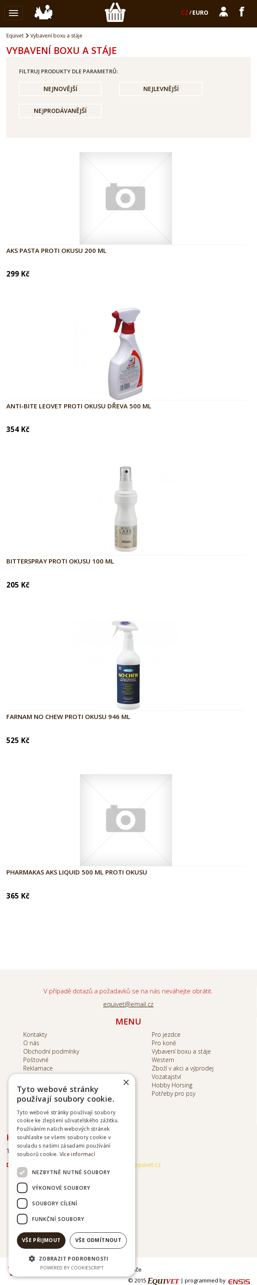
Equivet (15, 35)
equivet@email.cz (128, 1004)
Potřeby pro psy (173, 1093)
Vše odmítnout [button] (98, 1240)
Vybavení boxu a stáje (56, 35)
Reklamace (38, 1068)
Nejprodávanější (60, 111)
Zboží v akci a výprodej (182, 1068)
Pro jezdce (166, 1034)
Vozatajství (166, 1077)
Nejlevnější (161, 89)
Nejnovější (60, 89)
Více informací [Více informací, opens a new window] (77, 1154)
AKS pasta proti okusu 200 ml (56, 250)
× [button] (126, 1083)
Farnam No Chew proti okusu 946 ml (68, 716)
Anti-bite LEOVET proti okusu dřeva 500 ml (78, 406)
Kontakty (35, 1034)
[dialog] (71, 1175)
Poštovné (36, 1060)
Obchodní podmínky (51, 1051)
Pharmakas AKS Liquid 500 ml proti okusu (76, 872)
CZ (185, 12)
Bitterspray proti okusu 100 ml (60, 561)
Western (163, 1060)
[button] (72, 1258)
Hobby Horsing (172, 1085)
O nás (31, 1043)
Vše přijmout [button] (41, 1240)
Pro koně (164, 1043)
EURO (200, 12)
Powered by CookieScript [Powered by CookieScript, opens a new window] (72, 1267)
